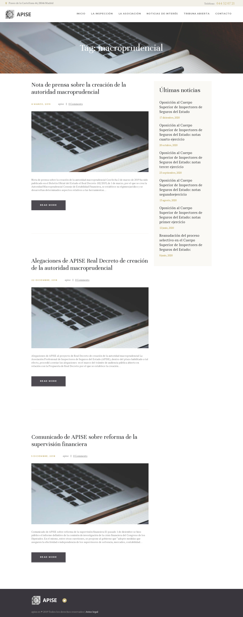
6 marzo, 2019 (41, 104)
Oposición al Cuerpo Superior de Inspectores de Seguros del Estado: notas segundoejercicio (180, 187)
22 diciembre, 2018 (44, 280)
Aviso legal (92, 611)
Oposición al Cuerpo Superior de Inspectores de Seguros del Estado (180, 107)
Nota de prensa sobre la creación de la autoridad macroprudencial (78, 88)
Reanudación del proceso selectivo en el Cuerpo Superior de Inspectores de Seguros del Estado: (180, 242)
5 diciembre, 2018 (43, 456)
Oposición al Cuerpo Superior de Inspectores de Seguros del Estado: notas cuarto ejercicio (180, 132)
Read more (48, 205)
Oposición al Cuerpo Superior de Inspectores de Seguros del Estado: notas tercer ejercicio (180, 159)
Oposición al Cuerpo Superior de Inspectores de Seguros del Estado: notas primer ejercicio (180, 215)
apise (61, 104)
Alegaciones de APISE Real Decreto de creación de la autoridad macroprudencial (89, 264)
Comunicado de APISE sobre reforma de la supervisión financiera (84, 440)
